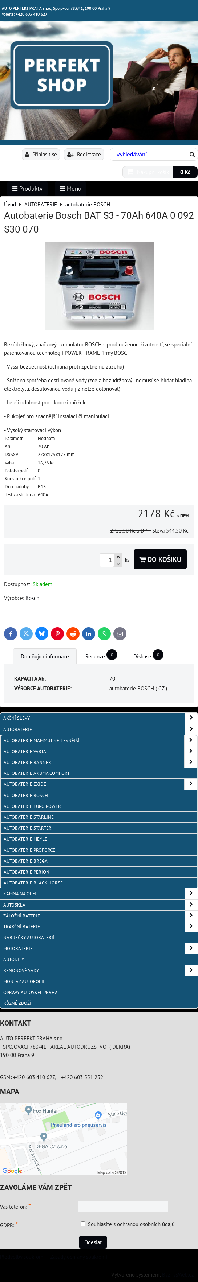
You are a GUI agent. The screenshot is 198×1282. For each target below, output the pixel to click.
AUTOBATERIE (100, 729)
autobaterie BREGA (26, 861)
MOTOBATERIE (100, 948)
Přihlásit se (41, 154)
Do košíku (160, 559)
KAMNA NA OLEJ (100, 893)
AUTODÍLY (13, 959)
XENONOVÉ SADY (100, 970)
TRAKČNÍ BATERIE (100, 926)
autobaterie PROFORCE (29, 850)
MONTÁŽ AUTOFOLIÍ (23, 981)
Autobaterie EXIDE (100, 784)
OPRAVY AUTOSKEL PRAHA (30, 992)
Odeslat (93, 1242)
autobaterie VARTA (100, 751)
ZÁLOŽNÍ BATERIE (100, 916)
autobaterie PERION (26, 872)
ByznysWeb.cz (178, 1274)
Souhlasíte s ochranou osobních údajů (131, 1224)
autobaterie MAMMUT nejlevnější (100, 740)
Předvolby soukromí (22, 1256)
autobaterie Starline (29, 817)
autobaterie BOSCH (26, 795)
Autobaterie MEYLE (25, 839)
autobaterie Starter (28, 828)
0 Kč (185, 172)
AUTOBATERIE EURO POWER (32, 806)
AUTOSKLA (100, 905)
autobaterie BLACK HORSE (33, 883)
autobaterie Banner (100, 762)
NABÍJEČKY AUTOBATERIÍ (28, 937)
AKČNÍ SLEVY (100, 718)
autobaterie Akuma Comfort (37, 773)
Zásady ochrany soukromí (78, 1256)
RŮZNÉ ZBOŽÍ (17, 1003)
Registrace (84, 154)
